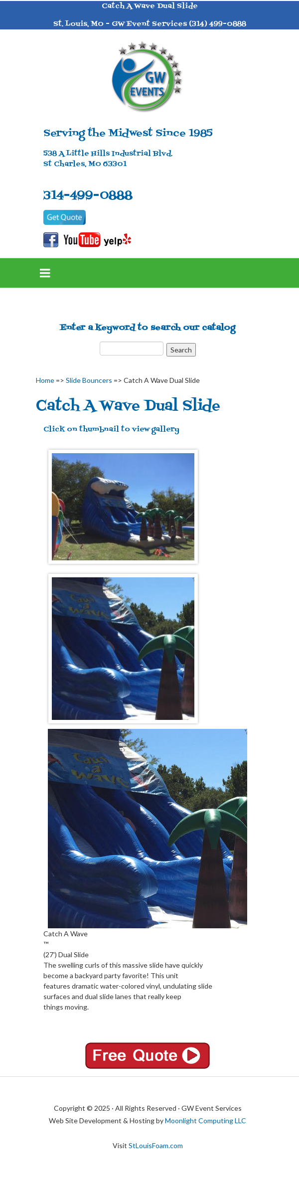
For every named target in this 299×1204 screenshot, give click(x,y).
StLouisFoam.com (156, 1145)
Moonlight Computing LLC (205, 1120)
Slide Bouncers (89, 380)
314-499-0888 (88, 195)
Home (45, 380)
